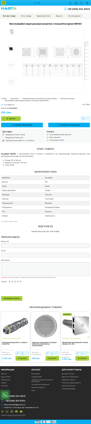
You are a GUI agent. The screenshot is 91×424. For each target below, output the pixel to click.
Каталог (36, 370)
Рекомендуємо (74, 16)
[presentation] (18, 289)
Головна (4, 98)
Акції (33, 390)
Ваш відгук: (5, 260)
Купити (11, 119)
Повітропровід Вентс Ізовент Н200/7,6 (14, 343)
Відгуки (59, 16)
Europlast (13, 108)
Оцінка (4, 282)
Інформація (7, 370)
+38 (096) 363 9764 (15, 401)
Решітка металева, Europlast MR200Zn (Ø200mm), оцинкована (44, 344)
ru (39, 3)
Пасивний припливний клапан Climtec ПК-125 (75, 343)
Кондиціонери (36, 377)
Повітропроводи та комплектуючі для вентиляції (39, 98)
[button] (9, 281)
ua (35, 3)
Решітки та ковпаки (67, 98)
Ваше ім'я (5, 241)
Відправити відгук (12, 298)
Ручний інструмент (38, 387)
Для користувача (72, 370)
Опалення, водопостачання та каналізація (42, 380)
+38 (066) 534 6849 (78, 9)
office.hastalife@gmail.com (14, 405)
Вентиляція (15, 98)
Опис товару (26, 16)
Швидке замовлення (22, 125)
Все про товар (9, 16)
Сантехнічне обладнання (40, 384)
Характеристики (44, 16)
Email (3, 251)
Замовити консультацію (69, 125)
